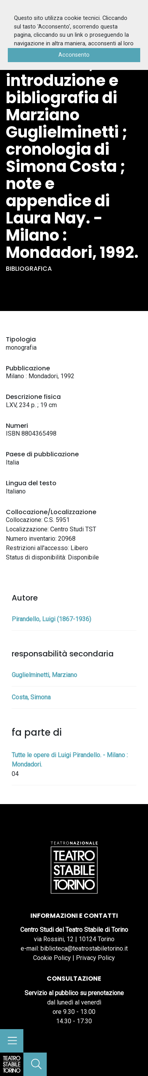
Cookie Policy (52, 958)
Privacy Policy (95, 958)
